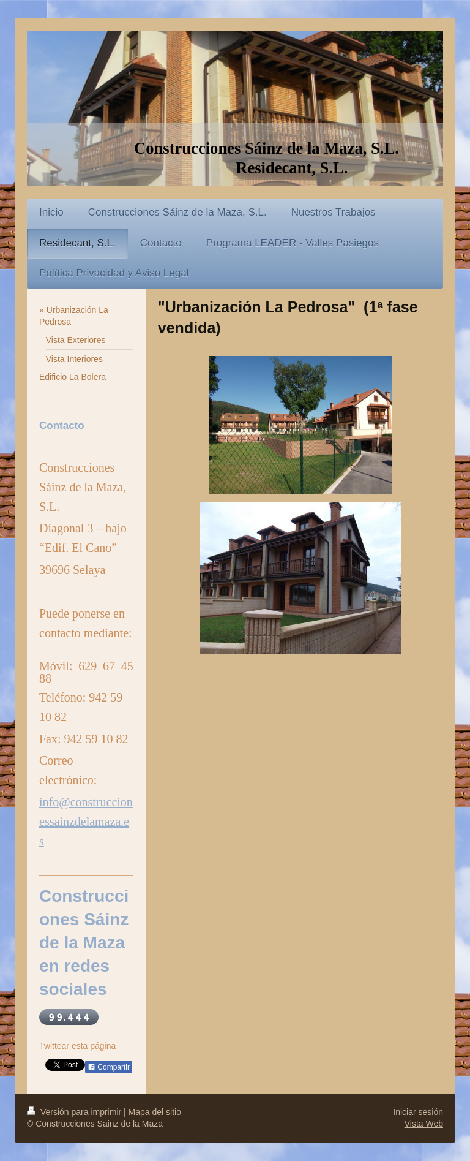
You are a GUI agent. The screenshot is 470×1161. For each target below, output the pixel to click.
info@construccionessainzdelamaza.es (86, 821)
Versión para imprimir (75, 1112)
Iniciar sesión (418, 1112)
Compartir (109, 1067)
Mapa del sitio (155, 1112)
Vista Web (424, 1124)
